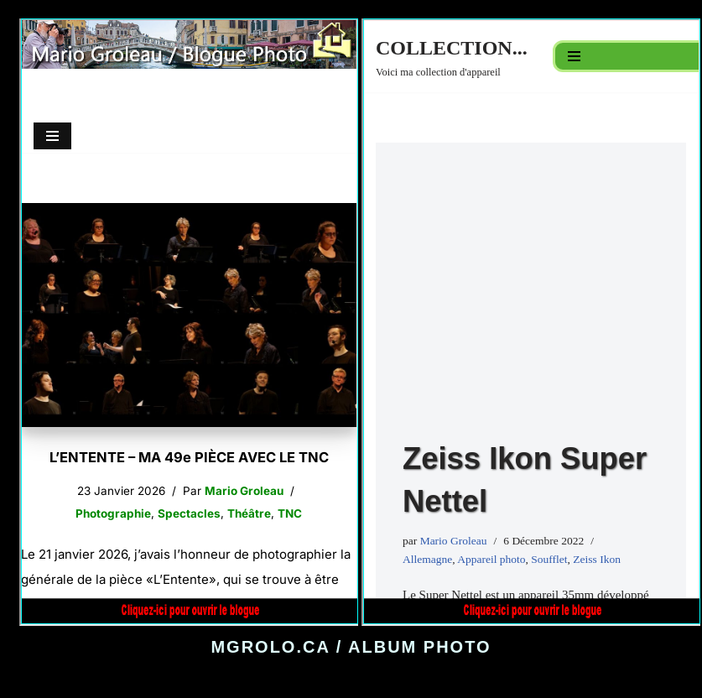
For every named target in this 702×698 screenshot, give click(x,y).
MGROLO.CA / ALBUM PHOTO (351, 647)
